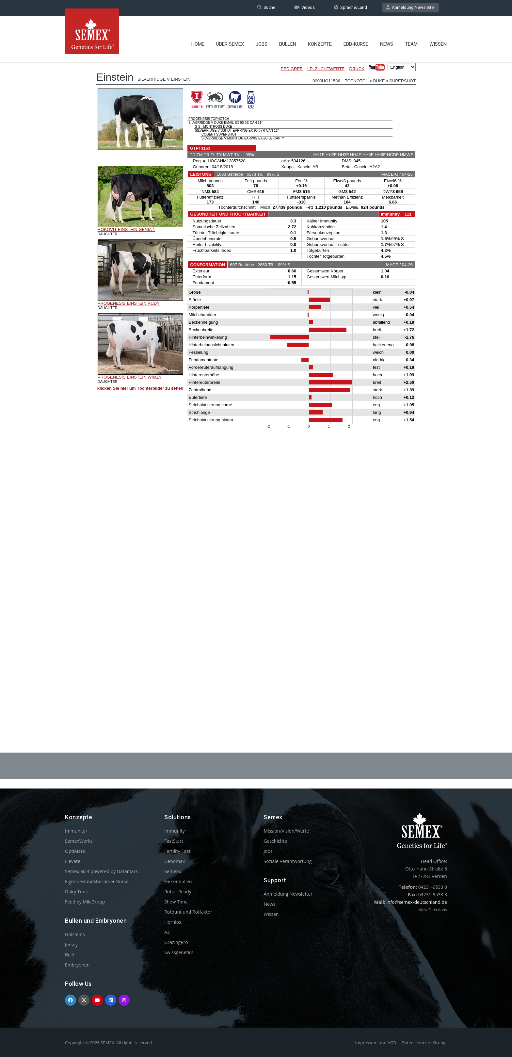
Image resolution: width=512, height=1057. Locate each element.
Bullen (287, 34)
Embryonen (77, 965)
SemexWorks (79, 841)
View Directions (433, 910)
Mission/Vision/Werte (286, 831)
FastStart (173, 841)
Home (197, 34)
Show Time (175, 902)
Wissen (438, 34)
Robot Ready (177, 891)
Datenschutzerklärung (423, 1043)
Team (411, 34)
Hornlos (172, 922)
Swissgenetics (178, 952)
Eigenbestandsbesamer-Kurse (96, 881)
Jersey (71, 944)
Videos (305, 7)
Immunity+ (76, 831)
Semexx (172, 871)
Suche (266, 7)
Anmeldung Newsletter (410, 7)
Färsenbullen (178, 881)
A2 (167, 932)
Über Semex (230, 34)
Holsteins (75, 934)
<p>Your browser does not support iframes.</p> (256, 384)
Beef (69, 954)
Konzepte (320, 34)
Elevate (72, 861)
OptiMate (75, 851)
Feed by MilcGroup (85, 902)
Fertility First (177, 851)
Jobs (261, 34)
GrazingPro (176, 942)
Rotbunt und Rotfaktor (188, 912)
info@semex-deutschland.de (416, 902)
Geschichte (275, 841)
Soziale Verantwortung (288, 861)
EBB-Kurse (356, 34)
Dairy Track (77, 891)
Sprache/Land (350, 7)
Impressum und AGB (375, 1043)
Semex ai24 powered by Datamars (101, 871)
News (386, 34)
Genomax (174, 861)
